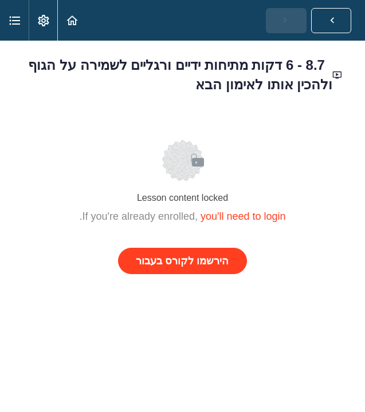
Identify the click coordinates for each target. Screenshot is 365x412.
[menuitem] (43, 20)
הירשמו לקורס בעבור (182, 261)
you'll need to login (243, 216)
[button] (72, 20)
